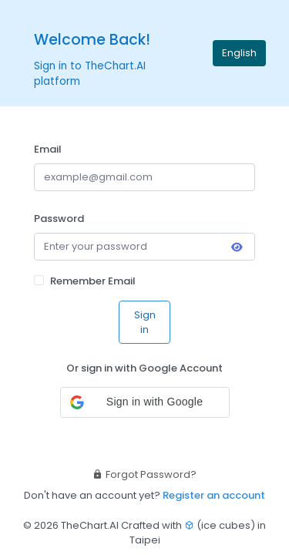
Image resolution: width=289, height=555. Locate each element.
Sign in (145, 323)
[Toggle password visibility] (237, 248)
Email (48, 149)
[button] (145, 402)
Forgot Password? (144, 474)
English (239, 52)
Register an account (214, 495)
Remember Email (93, 281)
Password (59, 218)
